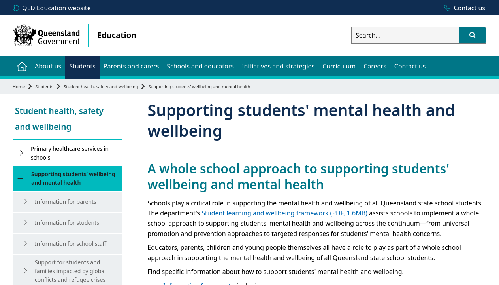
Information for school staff (70, 243)
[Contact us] (462, 8)
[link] (67, 120)
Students (44, 86)
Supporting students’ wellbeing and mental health (73, 178)
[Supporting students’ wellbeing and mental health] (20, 178)
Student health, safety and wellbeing (101, 86)
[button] (472, 35)
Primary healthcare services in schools (70, 153)
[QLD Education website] (52, 8)
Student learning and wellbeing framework (284, 213)
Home (19, 86)
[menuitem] (22, 66)
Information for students (67, 222)
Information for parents (65, 201)
